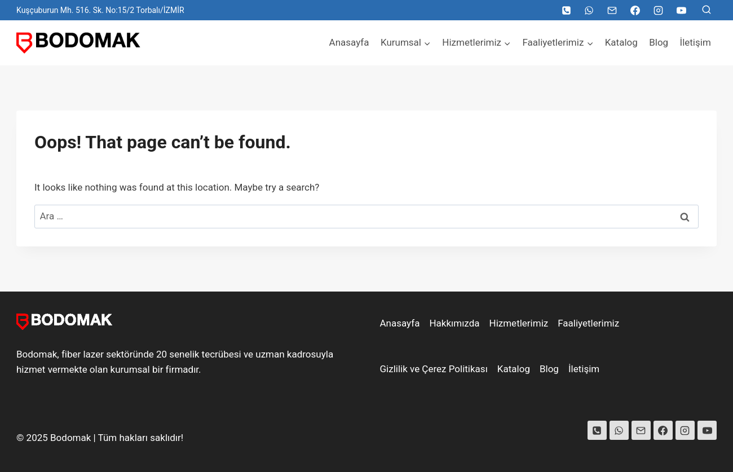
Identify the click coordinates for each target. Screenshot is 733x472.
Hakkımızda (454, 323)
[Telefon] (566, 10)
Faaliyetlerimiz (588, 323)
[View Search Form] (706, 10)
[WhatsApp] (589, 10)
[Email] (612, 10)
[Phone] (597, 430)
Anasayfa (349, 42)
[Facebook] (634, 10)
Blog (658, 42)
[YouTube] (681, 10)
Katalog (621, 42)
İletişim (695, 42)
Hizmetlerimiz (519, 323)
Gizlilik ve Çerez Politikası (434, 368)
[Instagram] (658, 10)
